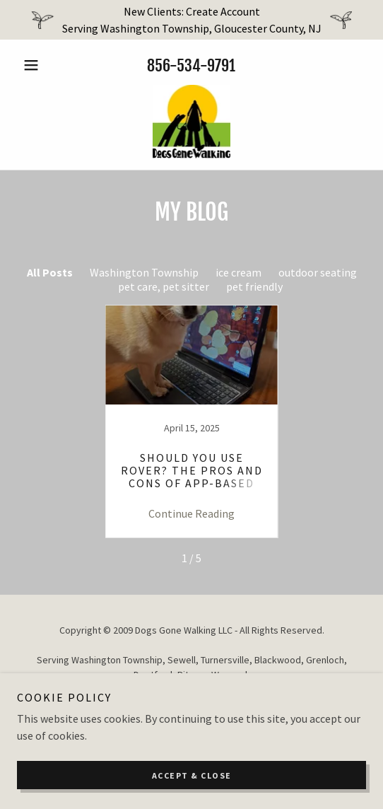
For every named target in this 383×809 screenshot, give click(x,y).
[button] (43, 65)
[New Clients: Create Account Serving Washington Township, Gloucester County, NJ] (191, 20)
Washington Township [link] (144, 272)
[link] (192, 121)
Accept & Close (192, 775)
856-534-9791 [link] (191, 65)
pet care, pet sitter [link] (163, 286)
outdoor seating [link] (317, 272)
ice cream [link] (238, 272)
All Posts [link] (50, 272)
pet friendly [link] (254, 286)
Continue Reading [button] (191, 513)
